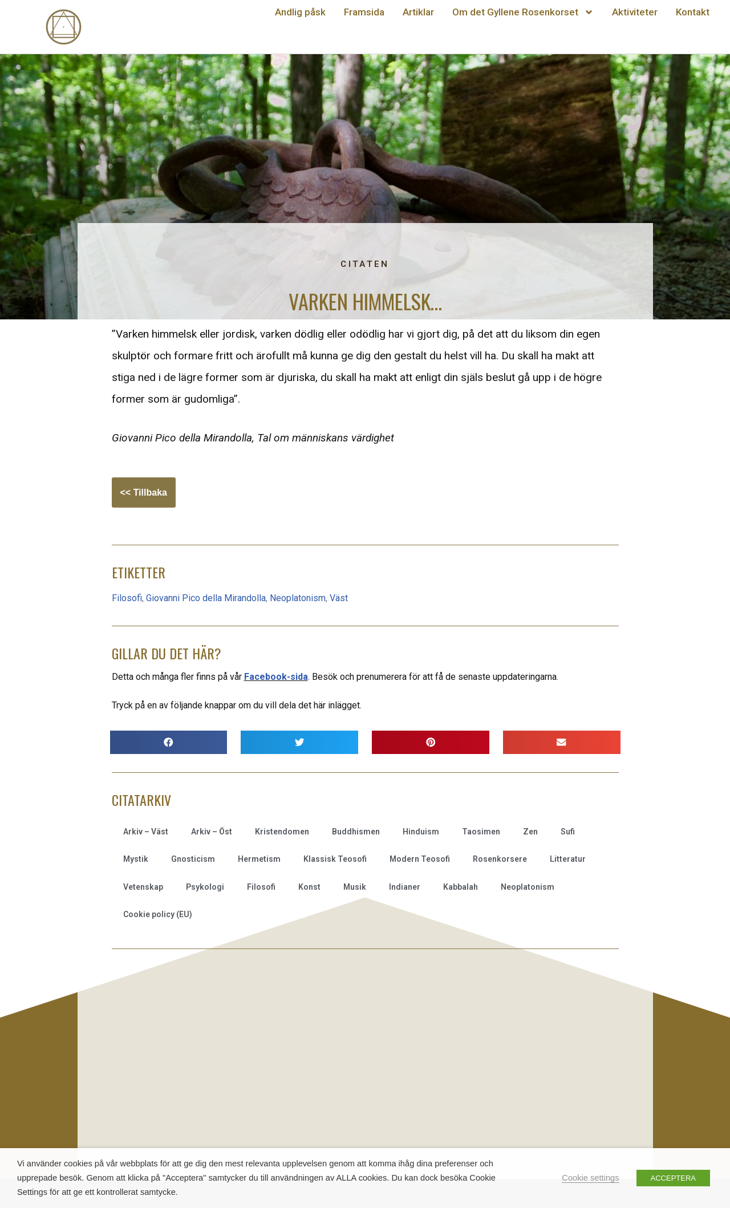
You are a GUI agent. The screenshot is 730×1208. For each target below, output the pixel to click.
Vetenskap (143, 886)
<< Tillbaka (143, 492)
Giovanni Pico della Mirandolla (206, 598)
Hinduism (421, 831)
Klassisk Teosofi (335, 859)
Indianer (404, 886)
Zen (530, 831)
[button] (169, 742)
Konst (309, 886)
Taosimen (481, 831)
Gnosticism (193, 859)
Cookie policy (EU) (157, 914)
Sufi (568, 831)
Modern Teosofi (420, 859)
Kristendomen (282, 831)
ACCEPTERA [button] (673, 1178)
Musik (354, 886)
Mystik (135, 859)
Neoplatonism (298, 598)
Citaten (364, 264)
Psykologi (205, 886)
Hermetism (259, 859)
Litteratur (568, 859)
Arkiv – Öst (211, 831)
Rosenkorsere (500, 859)
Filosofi (127, 598)
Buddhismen (356, 831)
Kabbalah (460, 886)
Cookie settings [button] (590, 1177)
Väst (339, 598)
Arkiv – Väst (145, 831)
